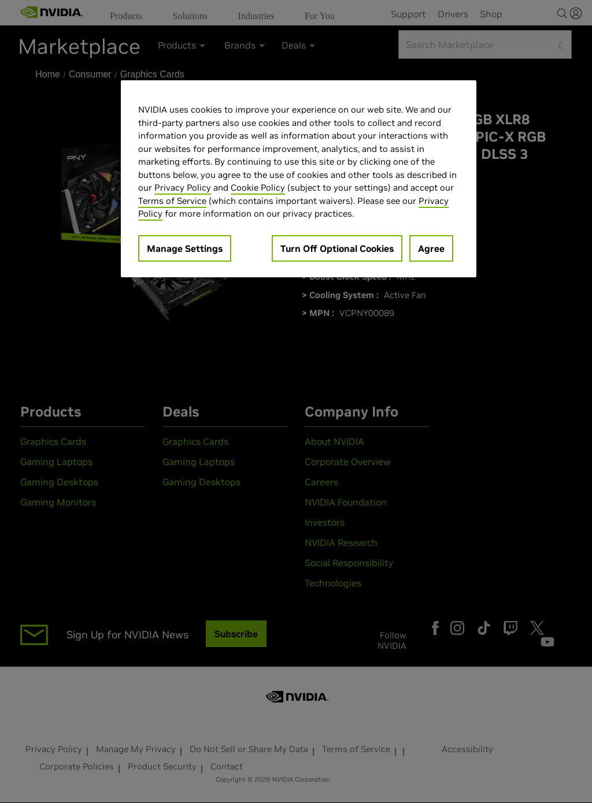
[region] (298, 178)
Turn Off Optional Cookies (337, 248)
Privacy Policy (182, 187)
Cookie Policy (258, 187)
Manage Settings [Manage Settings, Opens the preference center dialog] (185, 248)
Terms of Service (172, 200)
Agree (431, 248)
